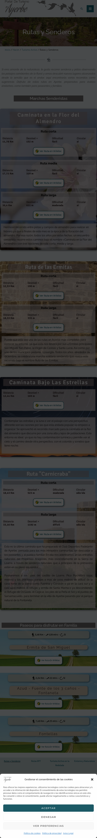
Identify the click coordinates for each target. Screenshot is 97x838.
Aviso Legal (68, 833)
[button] (92, 779)
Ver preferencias (48, 825)
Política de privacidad (51, 833)
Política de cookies (32, 833)
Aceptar (48, 808)
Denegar (48, 816)
